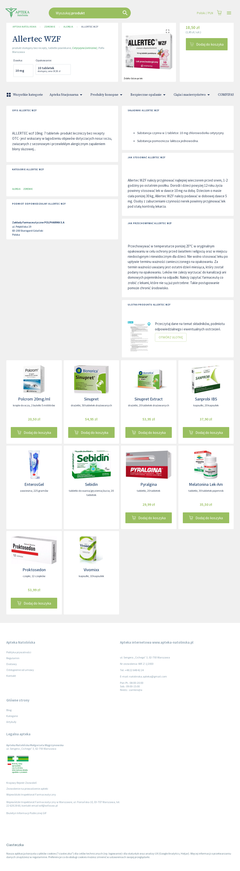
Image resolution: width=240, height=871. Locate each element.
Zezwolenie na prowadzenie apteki (27, 788)
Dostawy (11, 664)
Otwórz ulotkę (170, 337)
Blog (8, 710)
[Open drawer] (229, 13)
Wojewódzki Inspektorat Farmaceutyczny (31, 794)
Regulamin (12, 658)
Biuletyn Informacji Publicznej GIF (26, 813)
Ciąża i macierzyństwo (192, 95)
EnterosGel (34, 484)
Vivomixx (91, 569)
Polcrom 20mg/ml (34, 399)
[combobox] (102, 13)
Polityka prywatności (18, 652)
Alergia (68, 27)
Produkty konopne (107, 95)
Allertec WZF (89, 27)
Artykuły (11, 722)
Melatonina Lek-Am (206, 484)
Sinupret (91, 399)
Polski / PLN (205, 13)
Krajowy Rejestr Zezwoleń (21, 782)
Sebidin (91, 484)
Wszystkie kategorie (25, 95)
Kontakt (11, 675)
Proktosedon (34, 569)
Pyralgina (148, 484)
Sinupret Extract (149, 399)
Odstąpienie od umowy (20, 670)
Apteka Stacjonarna (67, 95)
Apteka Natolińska (24, 27)
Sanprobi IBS (206, 399)
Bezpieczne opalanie (149, 95)
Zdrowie (49, 27)
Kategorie (12, 716)
